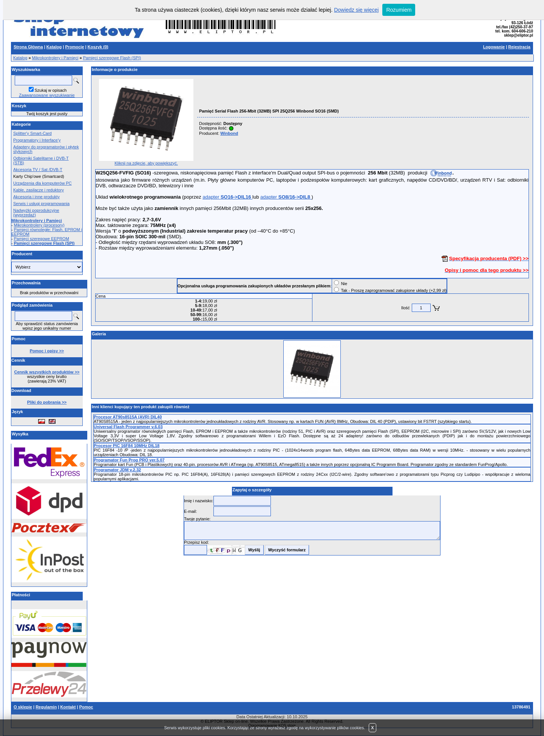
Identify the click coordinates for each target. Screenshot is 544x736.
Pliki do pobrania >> (47, 402)
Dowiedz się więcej (356, 10)
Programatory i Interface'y (37, 140)
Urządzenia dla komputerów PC (42, 183)
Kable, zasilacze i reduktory (38, 190)
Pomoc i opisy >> (47, 351)
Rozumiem (398, 10)
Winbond (229, 133)
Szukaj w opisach (51, 90)
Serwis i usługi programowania (41, 203)
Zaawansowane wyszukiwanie (46, 95)
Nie (344, 283)
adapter (227, 197)
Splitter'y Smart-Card (32, 133)
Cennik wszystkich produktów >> (47, 372)
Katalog (20, 58)
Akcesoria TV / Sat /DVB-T (37, 169)
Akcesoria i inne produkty (36, 196)
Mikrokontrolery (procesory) (39, 225)
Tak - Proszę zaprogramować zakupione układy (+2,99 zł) (394, 290)
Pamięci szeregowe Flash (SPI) (112, 58)
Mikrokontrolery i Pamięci (55, 58)
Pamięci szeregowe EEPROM (41, 238)
